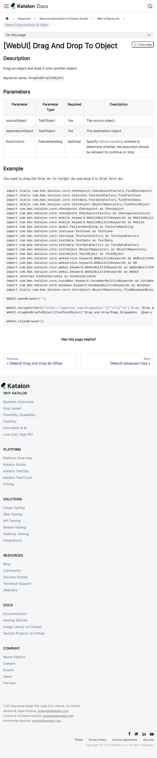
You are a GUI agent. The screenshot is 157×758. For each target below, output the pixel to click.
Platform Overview (17, 458)
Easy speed (12, 408)
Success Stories (15, 577)
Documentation (15, 614)
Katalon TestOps (16, 471)
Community (12, 570)
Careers (9, 663)
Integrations (12, 540)
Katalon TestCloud (17, 478)
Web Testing (12, 514)
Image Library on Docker (22, 627)
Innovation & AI (15, 428)
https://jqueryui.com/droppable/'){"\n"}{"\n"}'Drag (92, 308)
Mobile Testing (14, 527)
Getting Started (15, 620)
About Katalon (14, 657)
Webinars (10, 590)
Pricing (8, 484)
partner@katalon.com (46, 720)
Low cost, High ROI (18, 434)
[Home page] (7, 18)
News (7, 676)
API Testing (12, 521)
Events (8, 670)
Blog (6, 564)
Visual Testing (14, 508)
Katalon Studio (14, 464)
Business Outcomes (18, 402)
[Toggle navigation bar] (6, 6)
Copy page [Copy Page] (142, 44)
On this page (16, 35)
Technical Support (17, 583)
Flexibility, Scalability (19, 415)
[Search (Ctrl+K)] (150, 6)
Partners (9, 683)
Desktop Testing (16, 534)
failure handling (111, 141)
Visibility (9, 421)
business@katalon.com (53, 711)
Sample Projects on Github (24, 633)
